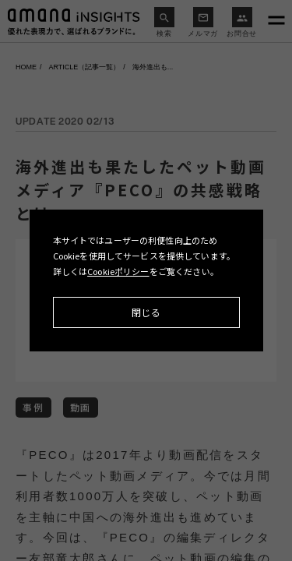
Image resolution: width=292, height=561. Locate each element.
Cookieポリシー (118, 271)
